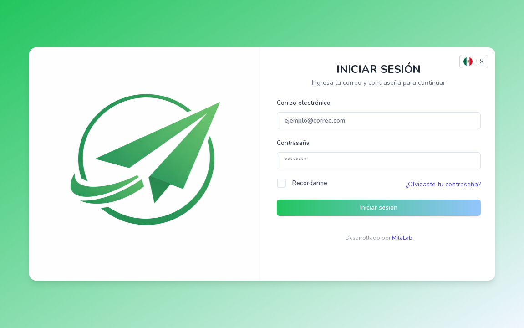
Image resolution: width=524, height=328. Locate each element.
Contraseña (293, 142)
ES (473, 61)
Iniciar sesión (378, 207)
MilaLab (402, 237)
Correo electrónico (304, 102)
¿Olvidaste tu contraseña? (443, 184)
